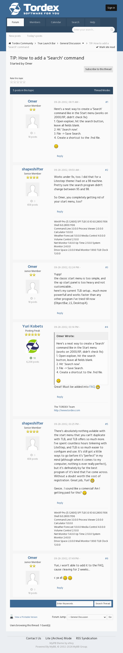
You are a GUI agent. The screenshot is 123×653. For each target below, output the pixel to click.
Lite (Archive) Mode (59, 638)
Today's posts (34, 36)
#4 (106, 327)
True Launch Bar (46, 43)
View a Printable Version (26, 617)
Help (92, 22)
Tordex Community (22, 43)
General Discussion (70, 43)
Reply (60, 156)
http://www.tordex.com (67, 410)
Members (35, 22)
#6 (106, 559)
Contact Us (33, 638)
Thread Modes (102, 90)
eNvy (71, 643)
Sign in (111, 8)
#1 (106, 102)
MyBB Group (80, 647)
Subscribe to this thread (98, 69)
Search (75, 22)
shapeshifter (32, 169)
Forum (15, 22)
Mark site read (105, 47)
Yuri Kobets (32, 326)
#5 (106, 424)
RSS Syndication (86, 638)
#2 (106, 170)
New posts (15, 36)
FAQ (92, 387)
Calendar (56, 22)
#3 (106, 267)
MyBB (53, 647)
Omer (32, 101)
